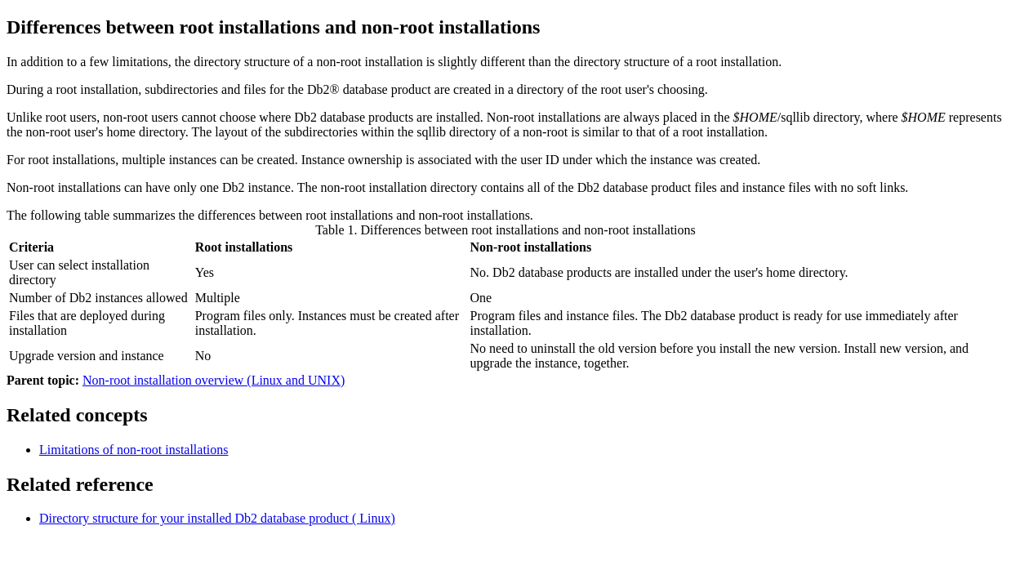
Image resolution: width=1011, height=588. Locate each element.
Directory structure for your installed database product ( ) (217, 518)
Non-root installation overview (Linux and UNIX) (213, 380)
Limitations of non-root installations (134, 450)
